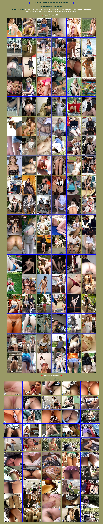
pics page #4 (52, 9)
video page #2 (78, 9)
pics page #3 (44, 9)
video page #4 (30, 11)
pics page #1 (28, 9)
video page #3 (86, 9)
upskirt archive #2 (60, 11)
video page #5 (39, 11)
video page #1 (69, 9)
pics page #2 (36, 9)
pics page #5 (60, 9)
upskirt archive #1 (49, 11)
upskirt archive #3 (71, 11)
